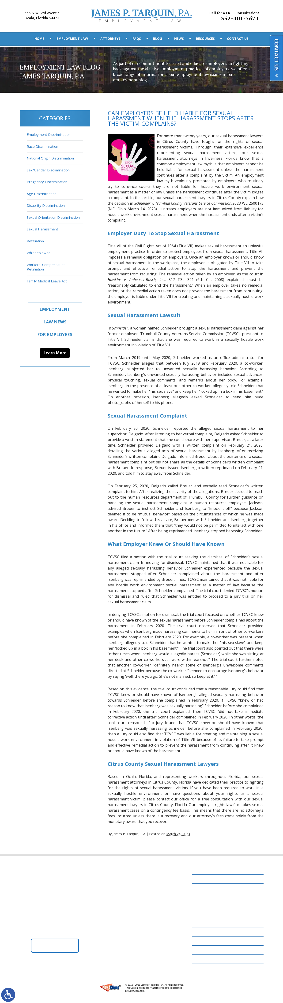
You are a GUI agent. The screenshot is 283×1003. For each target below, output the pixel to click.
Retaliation (35, 241)
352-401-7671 (234, 16)
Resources (205, 38)
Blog (157, 38)
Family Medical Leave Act (47, 281)
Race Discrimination (42, 146)
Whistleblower (38, 252)
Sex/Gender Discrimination (48, 170)
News (179, 38)
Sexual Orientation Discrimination (53, 217)
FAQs (136, 38)
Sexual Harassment (42, 229)
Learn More (54, 352)
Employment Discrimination (49, 134)
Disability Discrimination (46, 205)
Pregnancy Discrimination (47, 181)
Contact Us (238, 38)
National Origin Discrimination (50, 158)
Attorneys (110, 38)
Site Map (202, 959)
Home (39, 38)
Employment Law (72, 38)
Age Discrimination (42, 193)
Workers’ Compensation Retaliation (46, 267)
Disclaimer (204, 950)
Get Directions (55, 945)
